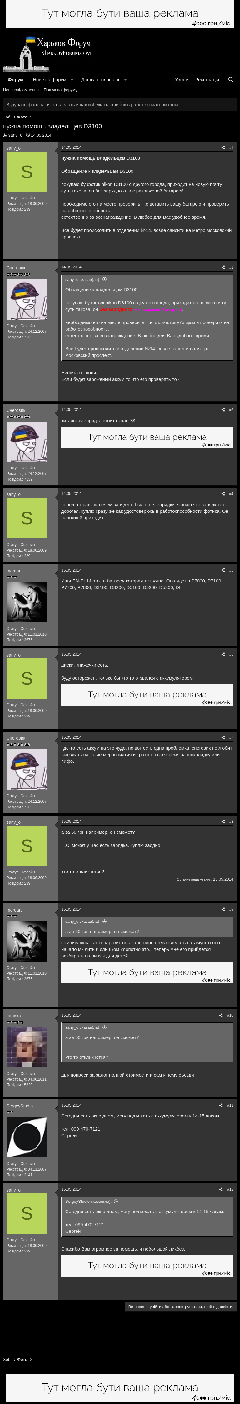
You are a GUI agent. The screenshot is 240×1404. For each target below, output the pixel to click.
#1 (231, 148)
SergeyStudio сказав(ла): (88, 1201)
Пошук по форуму (61, 89)
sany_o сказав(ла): (82, 279)
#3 (231, 410)
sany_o (15, 134)
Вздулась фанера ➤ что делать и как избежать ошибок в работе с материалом (92, 104)
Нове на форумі (50, 79)
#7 (231, 737)
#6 (231, 654)
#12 (230, 1189)
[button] (72, 79)
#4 (231, 494)
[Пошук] (231, 79)
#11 (230, 1105)
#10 (230, 1015)
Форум (15, 79)
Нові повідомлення (21, 89)
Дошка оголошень (100, 79)
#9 (231, 909)
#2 (231, 267)
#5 (231, 570)
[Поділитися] (223, 148)
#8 (231, 821)
